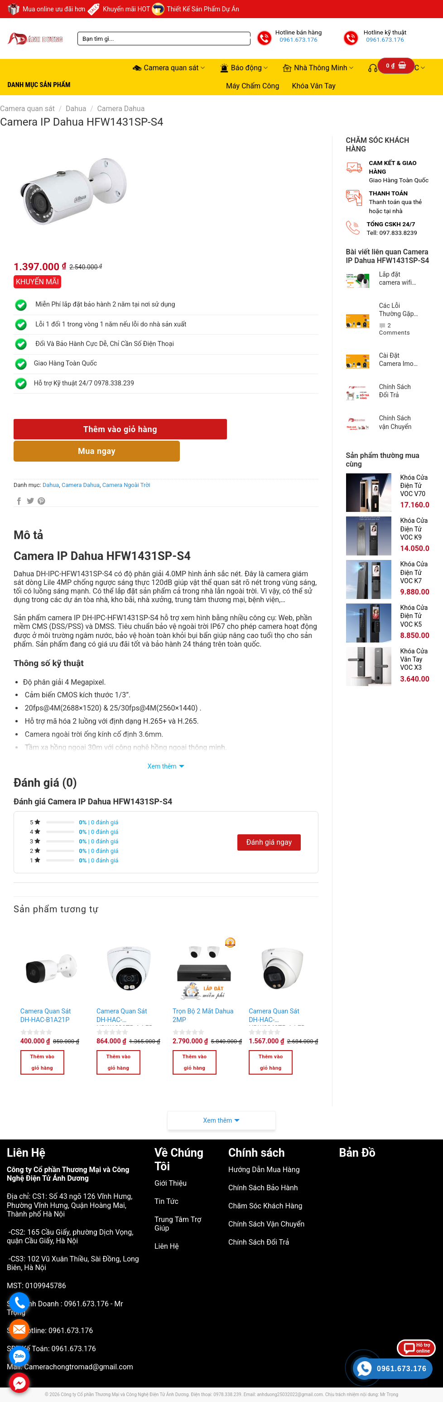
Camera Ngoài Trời (126, 485)
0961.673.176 (298, 39)
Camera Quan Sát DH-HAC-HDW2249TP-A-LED (277, 1017)
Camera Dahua (120, 108)
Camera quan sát (169, 68)
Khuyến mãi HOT (118, 9)
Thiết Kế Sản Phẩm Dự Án (195, 9)
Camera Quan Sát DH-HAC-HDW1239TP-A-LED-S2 (125, 1017)
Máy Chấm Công (252, 86)
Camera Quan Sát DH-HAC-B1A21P (45, 1016)
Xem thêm (162, 766)
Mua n (97, 451)
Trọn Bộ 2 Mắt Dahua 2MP (203, 1016)
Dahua (76, 108)
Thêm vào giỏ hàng (120, 429)
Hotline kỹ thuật (385, 32)
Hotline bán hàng (298, 32)
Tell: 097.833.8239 (392, 232)
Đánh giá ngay (269, 842)
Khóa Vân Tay (314, 86)
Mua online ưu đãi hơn (46, 9)
